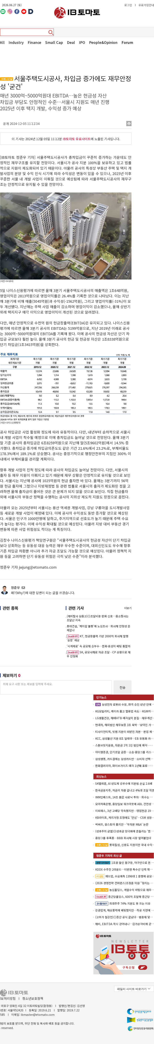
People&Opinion (103, 42)
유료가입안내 (146, 5)
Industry (16, 42)
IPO (82, 42)
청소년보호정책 (32, 998)
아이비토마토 (77, 12)
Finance (34, 42)
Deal (71, 42)
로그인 (128, 5)
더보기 (127, 608)
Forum (127, 42)
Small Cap (54, 42)
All (2, 42)
